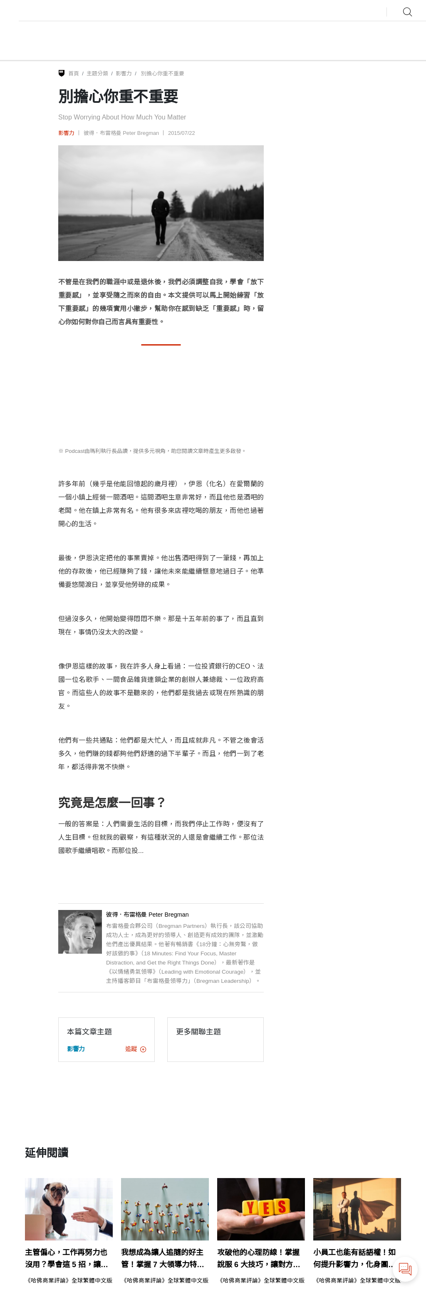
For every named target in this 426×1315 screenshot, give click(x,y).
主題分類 (97, 73)
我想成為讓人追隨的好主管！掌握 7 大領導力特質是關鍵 (162, 1259)
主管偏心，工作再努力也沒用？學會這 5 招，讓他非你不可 (66, 1259)
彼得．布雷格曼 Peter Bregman (121, 133)
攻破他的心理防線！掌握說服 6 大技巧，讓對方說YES (258, 1259)
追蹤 (135, 1049)
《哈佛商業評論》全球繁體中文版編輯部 (77, 1281)
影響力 (124, 73)
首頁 (73, 73)
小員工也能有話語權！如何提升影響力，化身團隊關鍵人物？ (354, 1259)
